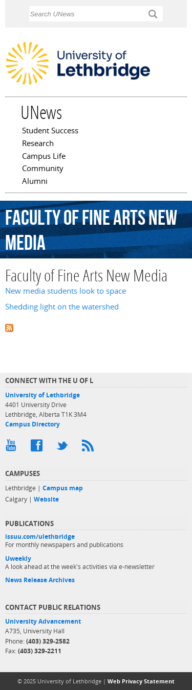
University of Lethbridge (42, 395)
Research (38, 144)
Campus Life (44, 156)
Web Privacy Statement (141, 681)
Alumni (35, 181)
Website (46, 499)
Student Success (50, 131)
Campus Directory (32, 424)
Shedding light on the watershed (62, 306)
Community (42, 169)
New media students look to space (65, 290)
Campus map (62, 488)
